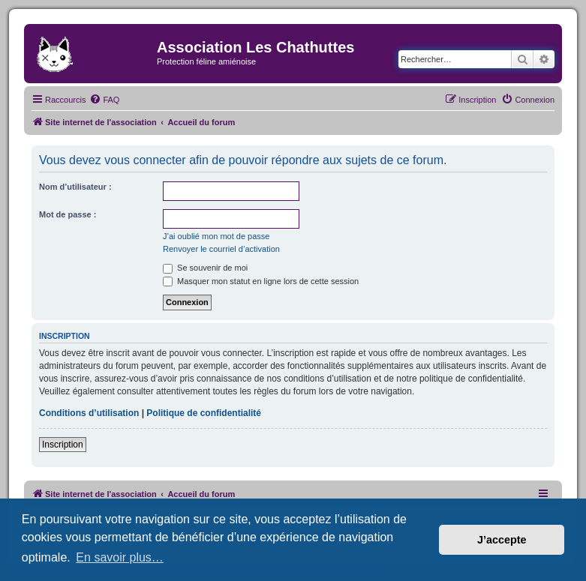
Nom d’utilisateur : (75, 186)
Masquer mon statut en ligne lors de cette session (261, 281)
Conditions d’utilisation (89, 413)
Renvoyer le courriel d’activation (221, 248)
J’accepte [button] (502, 540)
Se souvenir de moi (205, 267)
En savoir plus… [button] (120, 557)
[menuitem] (104, 100)
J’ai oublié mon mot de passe (216, 236)
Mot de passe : (67, 214)
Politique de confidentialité (203, 413)
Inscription (62, 444)
